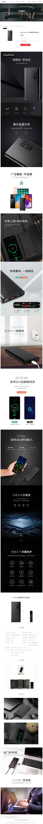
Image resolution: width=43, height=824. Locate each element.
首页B (2, 26)
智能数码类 (6, 26)
